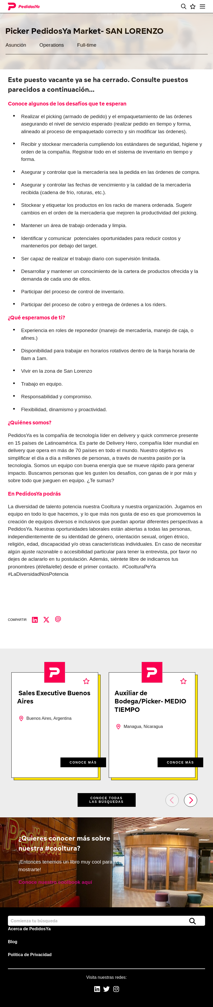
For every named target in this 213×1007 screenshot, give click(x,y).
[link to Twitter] (106, 989)
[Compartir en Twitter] (49, 620)
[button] (183, 6)
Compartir (17, 620)
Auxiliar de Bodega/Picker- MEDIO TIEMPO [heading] (150, 701)
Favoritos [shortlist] (86, 681)
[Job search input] (106, 921)
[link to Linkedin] (97, 989)
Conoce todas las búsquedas (106, 800)
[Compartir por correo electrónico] (61, 620)
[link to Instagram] (116, 989)
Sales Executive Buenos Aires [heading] (53, 697)
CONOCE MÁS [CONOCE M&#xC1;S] (83, 762)
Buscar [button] (192, 921)
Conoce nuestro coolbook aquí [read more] (55, 882)
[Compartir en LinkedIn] (37, 620)
